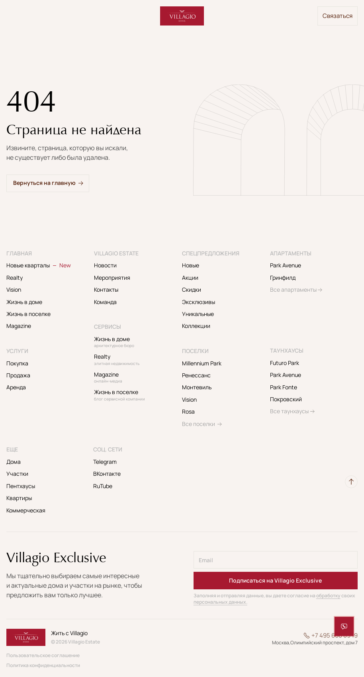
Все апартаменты (293, 289)
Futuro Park (284, 363)
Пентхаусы (20, 486)
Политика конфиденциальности (43, 665)
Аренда (16, 387)
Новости (105, 265)
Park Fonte (283, 387)
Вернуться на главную (44, 182)
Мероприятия (112, 277)
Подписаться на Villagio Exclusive (275, 580)
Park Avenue (285, 265)
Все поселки (198, 424)
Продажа (18, 375)
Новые (190, 265)
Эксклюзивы (198, 302)
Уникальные (198, 314)
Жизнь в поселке (28, 314)
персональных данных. (220, 602)
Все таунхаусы (289, 411)
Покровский (286, 399)
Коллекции (196, 326)
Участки (17, 473)
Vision (13, 289)
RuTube (102, 486)
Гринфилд (283, 277)
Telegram (105, 461)
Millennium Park (201, 363)
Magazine (18, 326)
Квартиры (19, 498)
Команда (105, 302)
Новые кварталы (38, 265)
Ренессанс (196, 375)
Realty (14, 277)
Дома (13, 461)
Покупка (17, 363)
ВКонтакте (107, 473)
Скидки (191, 289)
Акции (190, 277)
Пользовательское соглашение (43, 655)
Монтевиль (196, 387)
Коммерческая (25, 510)
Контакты (106, 289)
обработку (328, 595)
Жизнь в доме (24, 302)
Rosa (188, 411)
